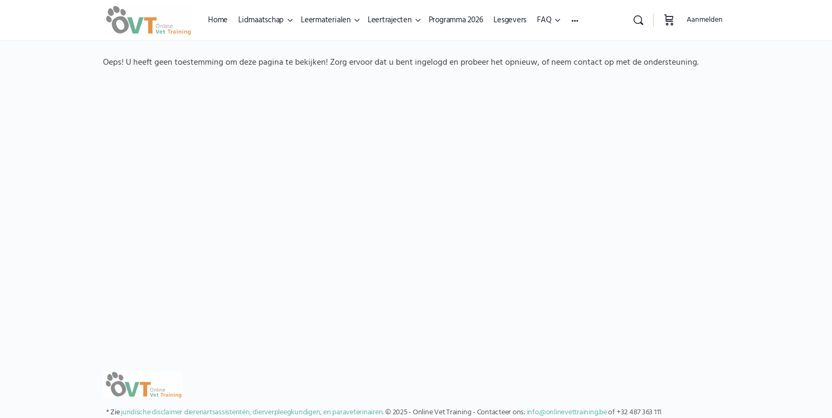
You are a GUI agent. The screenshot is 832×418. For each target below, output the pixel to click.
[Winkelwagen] (669, 20)
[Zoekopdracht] (638, 20)
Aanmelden (705, 20)
